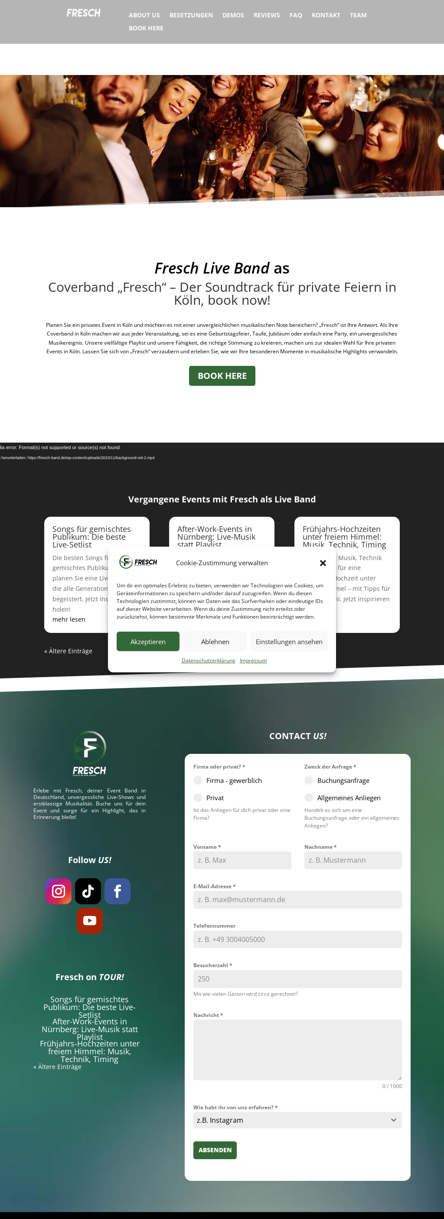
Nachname (320, 815)
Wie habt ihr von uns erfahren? (235, 1076)
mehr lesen (68, 588)
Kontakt (326, 15)
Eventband (140, 1205)
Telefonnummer (214, 894)
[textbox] (289, 1089)
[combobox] (297, 1089)
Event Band (122, 759)
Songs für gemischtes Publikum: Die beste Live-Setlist (91, 505)
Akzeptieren (148, 641)
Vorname (207, 815)
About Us (144, 15)
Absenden (215, 1119)
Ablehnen (215, 641)
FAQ (296, 15)
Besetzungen (191, 15)
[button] (323, 563)
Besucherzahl (212, 934)
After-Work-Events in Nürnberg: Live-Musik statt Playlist (216, 505)
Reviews (267, 15)
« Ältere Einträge (68, 620)
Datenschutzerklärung (208, 660)
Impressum (253, 660)
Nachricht (208, 984)
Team (358, 15)
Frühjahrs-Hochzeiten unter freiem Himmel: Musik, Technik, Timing (344, 505)
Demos (233, 15)
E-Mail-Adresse (214, 855)
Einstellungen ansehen (289, 641)
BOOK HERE (222, 344)
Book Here (146, 28)
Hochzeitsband (181, 1205)
